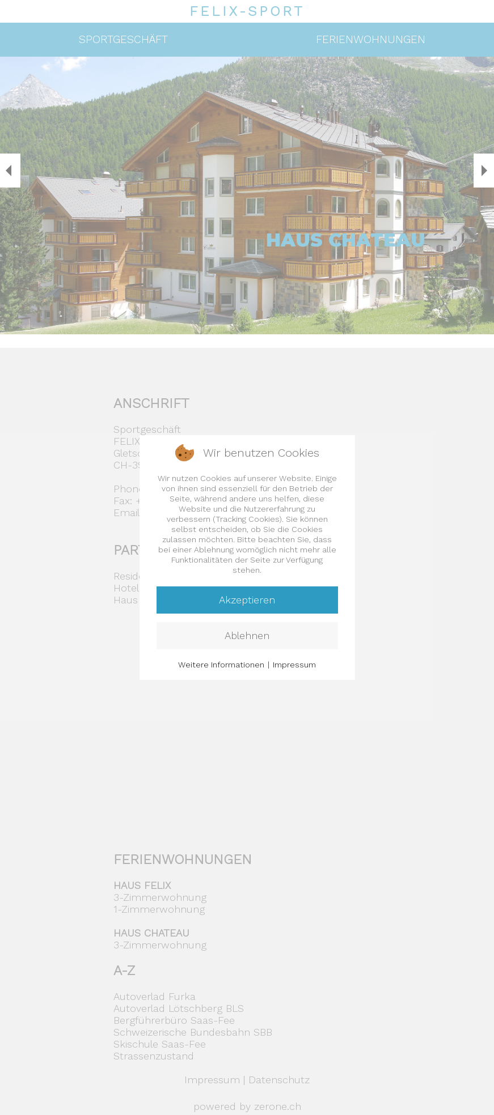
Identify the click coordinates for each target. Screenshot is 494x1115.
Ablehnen (247, 635)
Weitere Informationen (221, 664)
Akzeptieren (247, 600)
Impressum (294, 664)
